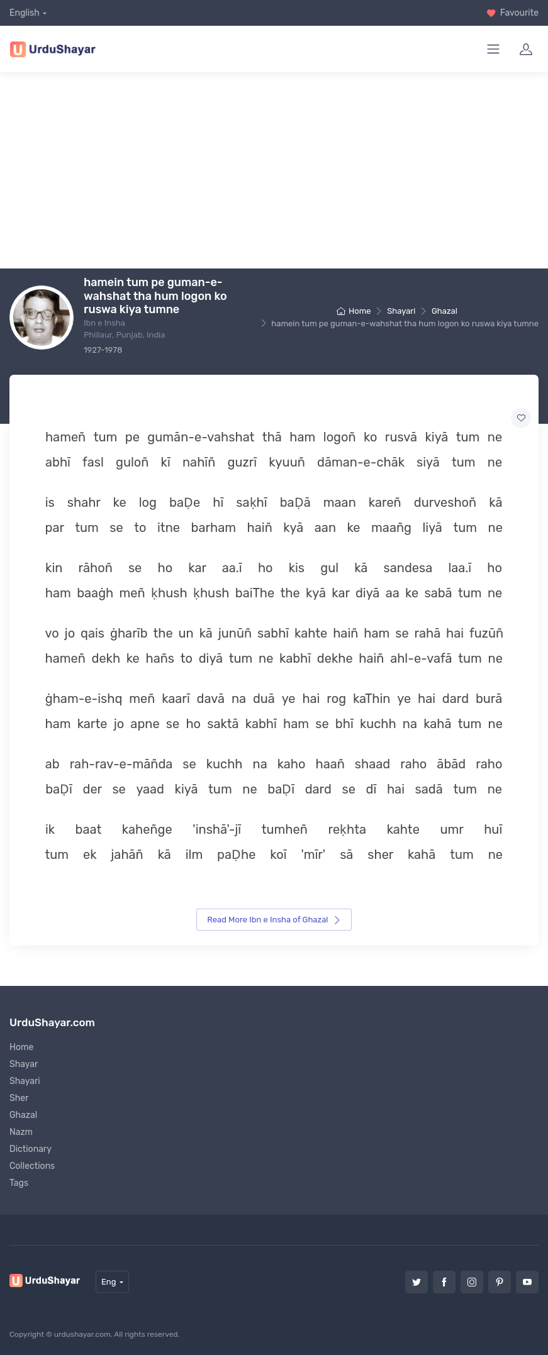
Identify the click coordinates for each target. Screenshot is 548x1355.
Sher (18, 1098)
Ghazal (444, 311)
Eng (108, 1281)
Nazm (21, 1132)
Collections (32, 1166)
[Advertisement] (279, 170)
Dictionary (30, 1149)
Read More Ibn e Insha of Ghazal (273, 919)
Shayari (401, 311)
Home (354, 311)
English (24, 13)
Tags (18, 1183)
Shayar (23, 1064)
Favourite (512, 13)
